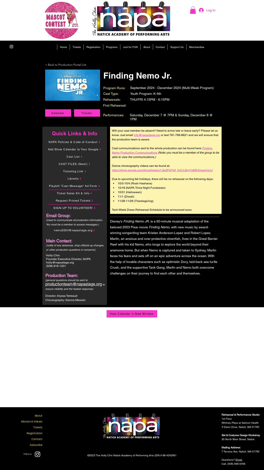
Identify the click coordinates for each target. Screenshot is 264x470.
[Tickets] (87, 113)
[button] (193, 10)
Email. (239, 459)
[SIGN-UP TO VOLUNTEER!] (74, 208)
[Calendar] (58, 113)
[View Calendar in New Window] (132, 313)
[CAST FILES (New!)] (74, 164)
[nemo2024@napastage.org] (74, 230)
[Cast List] (74, 156)
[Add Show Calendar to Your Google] (74, 149)
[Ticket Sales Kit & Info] (74, 193)
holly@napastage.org (60, 262)
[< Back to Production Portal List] (68, 65)
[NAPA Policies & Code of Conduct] (74, 142)
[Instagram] (11, 46)
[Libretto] (74, 178)
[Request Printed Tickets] (74, 200)
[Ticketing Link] (74, 171)
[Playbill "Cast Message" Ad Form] (74, 186)
